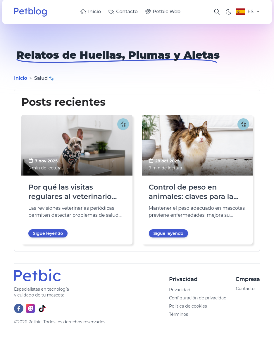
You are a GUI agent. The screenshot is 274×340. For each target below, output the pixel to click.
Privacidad (179, 289)
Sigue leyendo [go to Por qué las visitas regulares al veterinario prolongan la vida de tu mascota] (48, 233)
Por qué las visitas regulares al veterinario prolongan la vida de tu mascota (70, 192)
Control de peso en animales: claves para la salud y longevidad (191, 192)
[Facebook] (18, 308)
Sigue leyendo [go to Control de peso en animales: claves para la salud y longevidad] (168, 233)
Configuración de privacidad (198, 298)
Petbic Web (162, 11)
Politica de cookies (188, 306)
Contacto (123, 11)
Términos (178, 314)
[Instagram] (30, 308)
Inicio (90, 11)
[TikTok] (42, 308)
